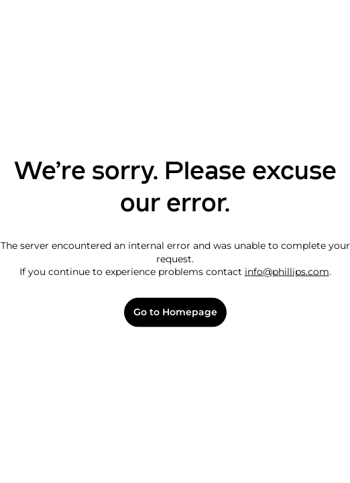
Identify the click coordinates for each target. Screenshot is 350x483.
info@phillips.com (287, 272)
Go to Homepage (175, 312)
